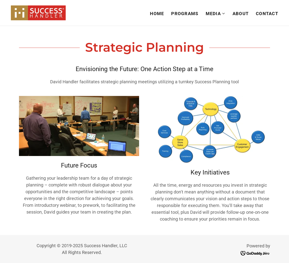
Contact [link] (267, 13)
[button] (215, 13)
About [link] (241, 13)
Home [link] (157, 13)
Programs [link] (184, 13)
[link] (38, 12)
